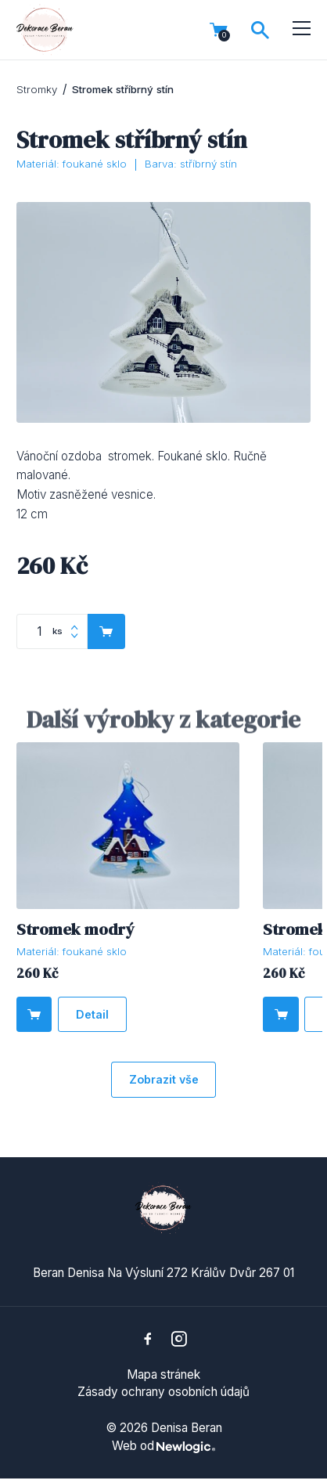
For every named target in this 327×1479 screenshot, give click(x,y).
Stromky (36, 89)
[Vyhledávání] (260, 30)
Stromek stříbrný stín (123, 89)
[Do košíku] (34, 1015)
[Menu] (302, 28)
